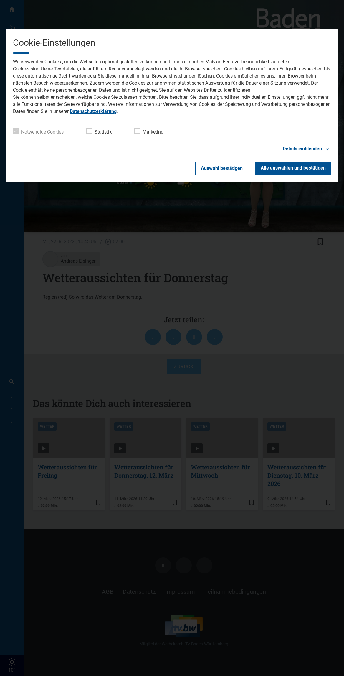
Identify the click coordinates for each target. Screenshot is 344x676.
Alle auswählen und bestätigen (293, 168)
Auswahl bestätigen (222, 168)
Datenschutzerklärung (93, 111)
